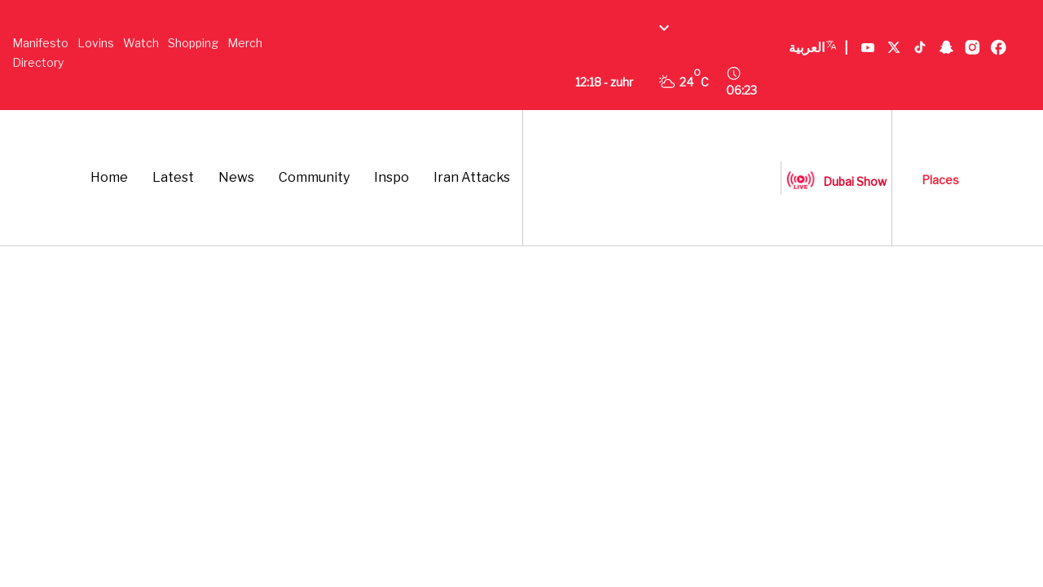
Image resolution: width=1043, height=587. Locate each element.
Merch (244, 43)
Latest (173, 177)
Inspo (391, 177)
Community (314, 177)
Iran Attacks (471, 177)
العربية (818, 48)
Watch (141, 43)
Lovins (95, 43)
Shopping (193, 43)
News (236, 177)
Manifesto (40, 43)
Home (109, 177)
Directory (38, 62)
